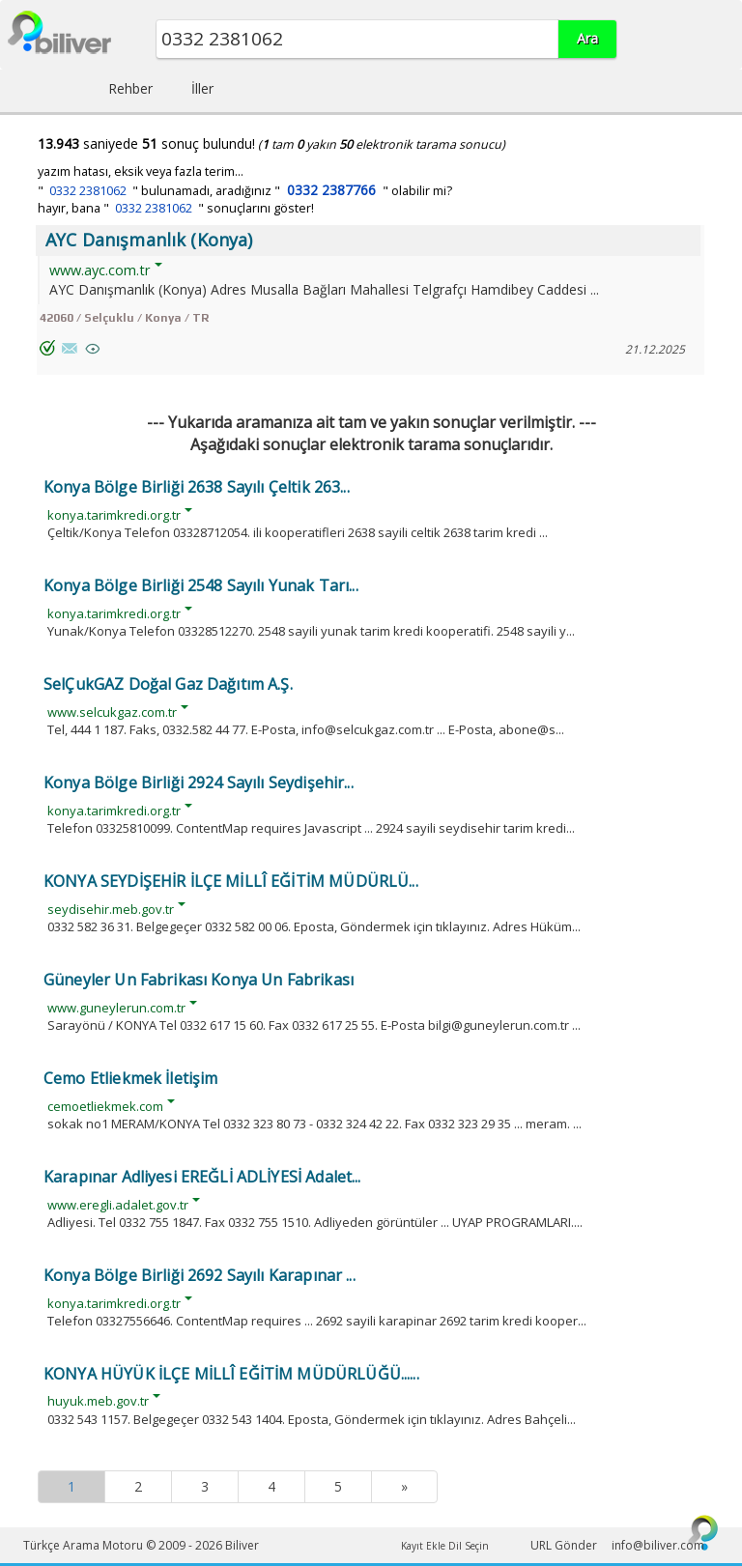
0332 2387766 (331, 190)
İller (202, 88)
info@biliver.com (658, 1545)
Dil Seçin (468, 1545)
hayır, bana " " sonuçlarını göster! (176, 208)
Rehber (130, 88)
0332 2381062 (88, 191)
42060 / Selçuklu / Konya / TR (124, 318)
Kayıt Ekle (423, 1545)
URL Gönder (563, 1545)
